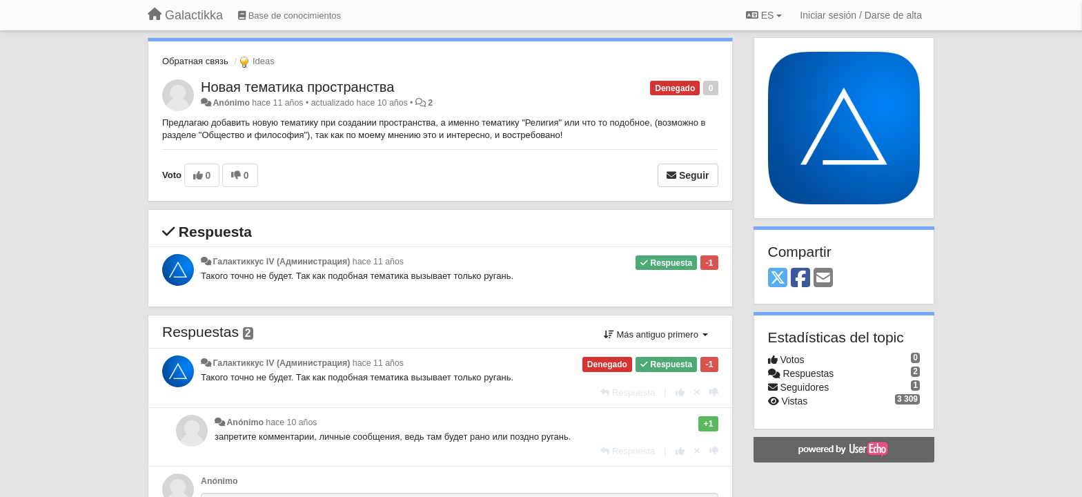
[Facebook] (800, 278)
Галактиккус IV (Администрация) (281, 261)
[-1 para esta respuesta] (713, 392)
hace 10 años (291, 422)
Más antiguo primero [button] (656, 334)
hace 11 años (378, 261)
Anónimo (231, 103)
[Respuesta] (627, 392)
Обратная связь (195, 61)
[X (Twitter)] (777, 278)
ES (764, 15)
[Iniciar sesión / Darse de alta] (860, 15)
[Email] (823, 278)
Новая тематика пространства (297, 87)
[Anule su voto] (697, 392)
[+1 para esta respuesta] (680, 392)
